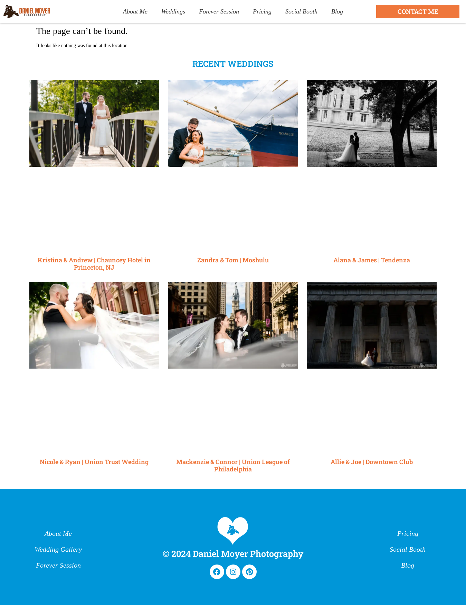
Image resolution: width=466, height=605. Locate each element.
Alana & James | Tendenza (371, 260)
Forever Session (219, 11)
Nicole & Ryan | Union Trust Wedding (94, 462)
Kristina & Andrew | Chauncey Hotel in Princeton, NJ (94, 264)
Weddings (173, 11)
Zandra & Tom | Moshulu (233, 260)
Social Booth (301, 11)
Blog (337, 11)
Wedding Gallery (58, 549)
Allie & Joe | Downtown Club (372, 462)
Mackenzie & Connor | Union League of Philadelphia (233, 465)
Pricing (262, 11)
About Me (135, 11)
